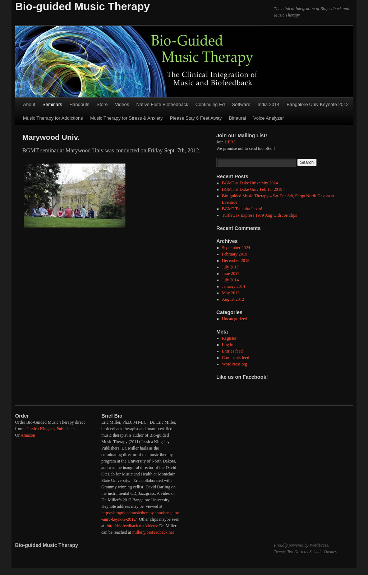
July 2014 (230, 279)
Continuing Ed (210, 104)
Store (102, 104)
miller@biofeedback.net (153, 532)
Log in (228, 344)
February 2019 (234, 254)
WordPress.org (234, 364)
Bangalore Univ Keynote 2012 (317, 104)
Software (241, 104)
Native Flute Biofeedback (162, 104)
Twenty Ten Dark (288, 551)
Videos (122, 104)
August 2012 (233, 299)
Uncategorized (234, 318)
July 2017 (230, 267)
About (29, 104)
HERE (230, 141)
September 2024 (236, 247)
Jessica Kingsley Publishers (51, 428)
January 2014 (233, 286)
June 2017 (231, 273)
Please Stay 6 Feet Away (196, 118)
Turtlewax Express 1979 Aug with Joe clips (259, 215)
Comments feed (235, 357)
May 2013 (231, 292)
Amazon (27, 435)
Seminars (52, 104)
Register (229, 338)
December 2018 (235, 260)
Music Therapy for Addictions (53, 118)
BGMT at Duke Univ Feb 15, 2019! (253, 189)
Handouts (79, 104)
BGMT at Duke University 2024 (250, 182)
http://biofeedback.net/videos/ (132, 525)
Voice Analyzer (268, 118)
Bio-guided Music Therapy (82, 6)
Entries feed (232, 351)
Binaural (237, 118)
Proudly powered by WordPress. (301, 545)
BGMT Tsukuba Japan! (242, 208)
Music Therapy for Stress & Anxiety (126, 118)
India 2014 (269, 104)
